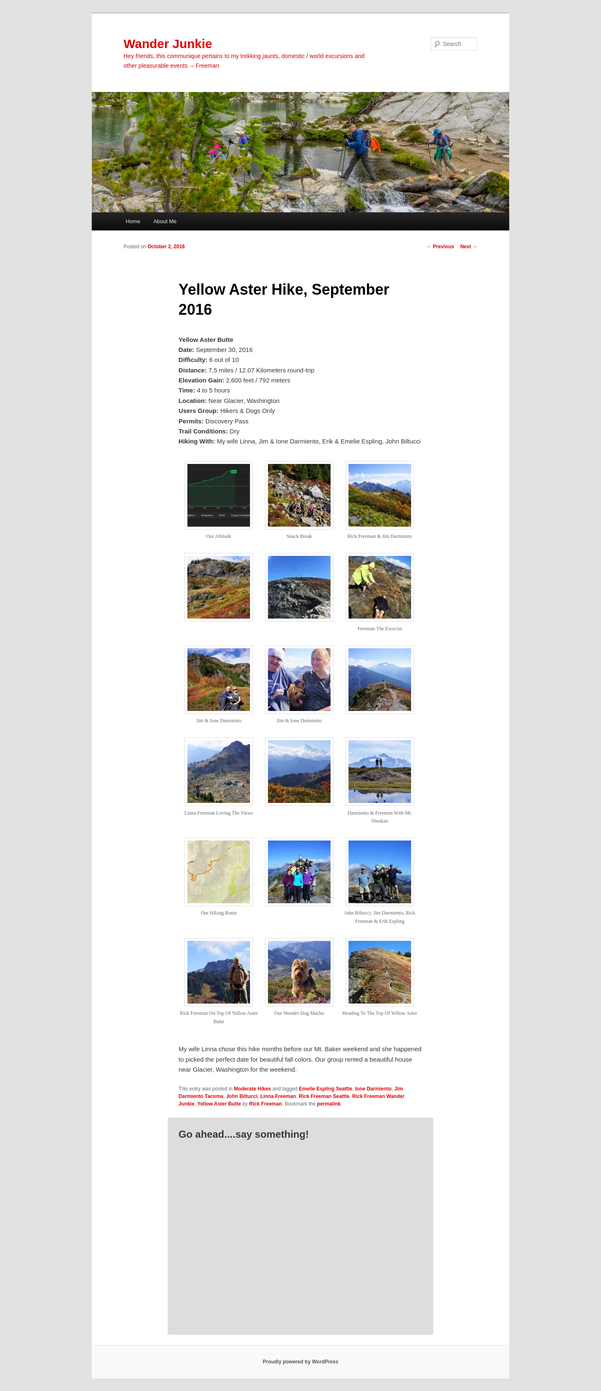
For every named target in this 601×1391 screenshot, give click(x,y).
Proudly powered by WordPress (300, 1362)
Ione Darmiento (373, 1089)
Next (468, 247)
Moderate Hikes (252, 1089)
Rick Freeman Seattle (324, 1096)
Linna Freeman (278, 1096)
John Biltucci (242, 1096)
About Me (165, 221)
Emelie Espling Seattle (325, 1089)
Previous (440, 247)
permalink (329, 1104)
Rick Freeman (265, 1104)
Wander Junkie (168, 44)
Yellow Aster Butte (219, 1104)
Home (133, 221)
